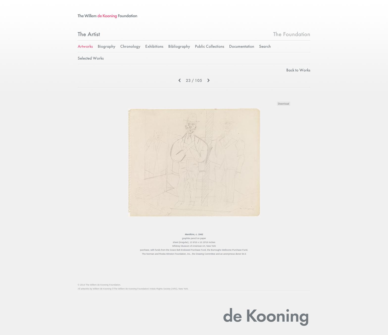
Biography (106, 47)
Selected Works (91, 58)
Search (265, 47)
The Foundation (291, 35)
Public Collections (209, 47)
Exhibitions (154, 47)
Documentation (241, 47)
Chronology (130, 47)
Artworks (85, 47)
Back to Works (298, 70)
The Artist (89, 35)
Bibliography (179, 47)
